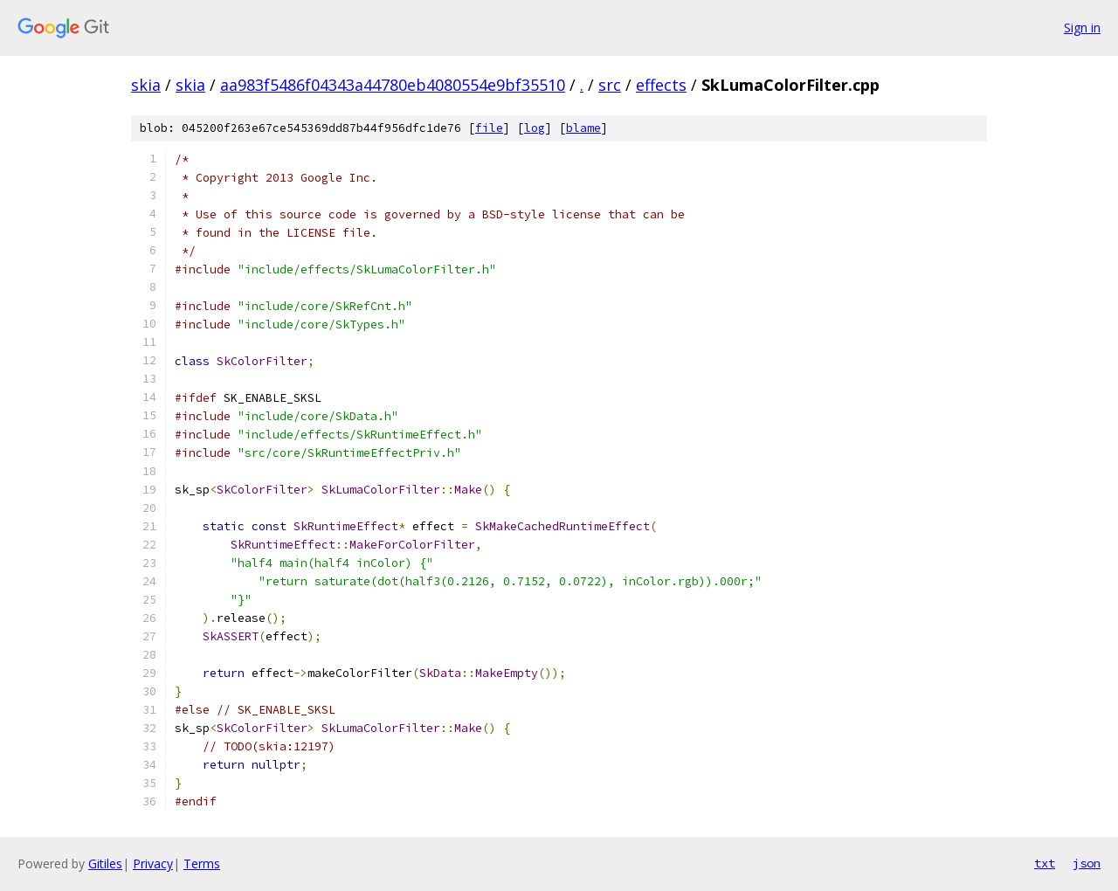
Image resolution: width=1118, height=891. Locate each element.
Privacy (153, 863)
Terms (201, 863)
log (534, 128)
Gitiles (105, 863)
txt (1044, 863)
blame (583, 128)
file (489, 128)
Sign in (1082, 27)
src (609, 84)
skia (146, 84)
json (1087, 863)
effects (661, 84)
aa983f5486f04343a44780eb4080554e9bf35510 (392, 84)
